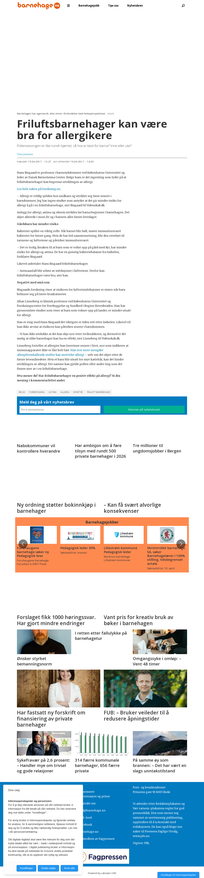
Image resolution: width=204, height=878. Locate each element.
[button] (180, 543)
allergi (64, 392)
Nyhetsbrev (135, 5)
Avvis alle (69, 868)
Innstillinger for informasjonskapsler (178, 875)
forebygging (37, 392)
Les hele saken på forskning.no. (39, 189)
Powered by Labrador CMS (102, 873)
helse (22, 392)
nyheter (78, 392)
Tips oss (113, 5)
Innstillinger (26, 868)
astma (53, 392)
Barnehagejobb (88, 5)
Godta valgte (48, 868)
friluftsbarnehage (98, 392)
